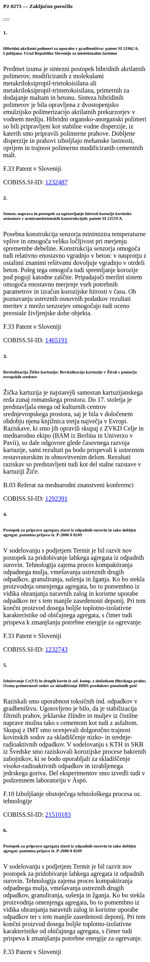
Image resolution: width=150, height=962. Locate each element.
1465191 (56, 340)
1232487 (56, 182)
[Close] (6, 19)
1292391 (56, 498)
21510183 (58, 814)
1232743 (56, 649)
